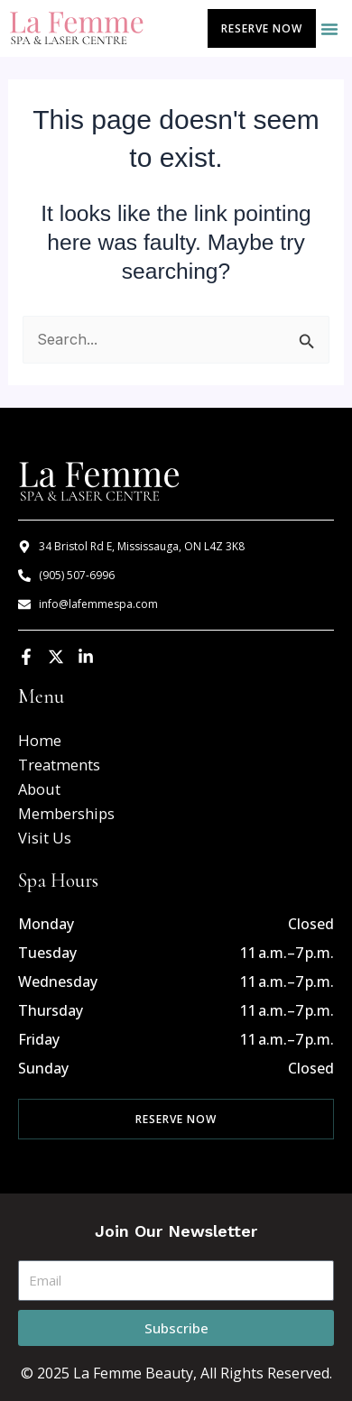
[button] (329, 28)
